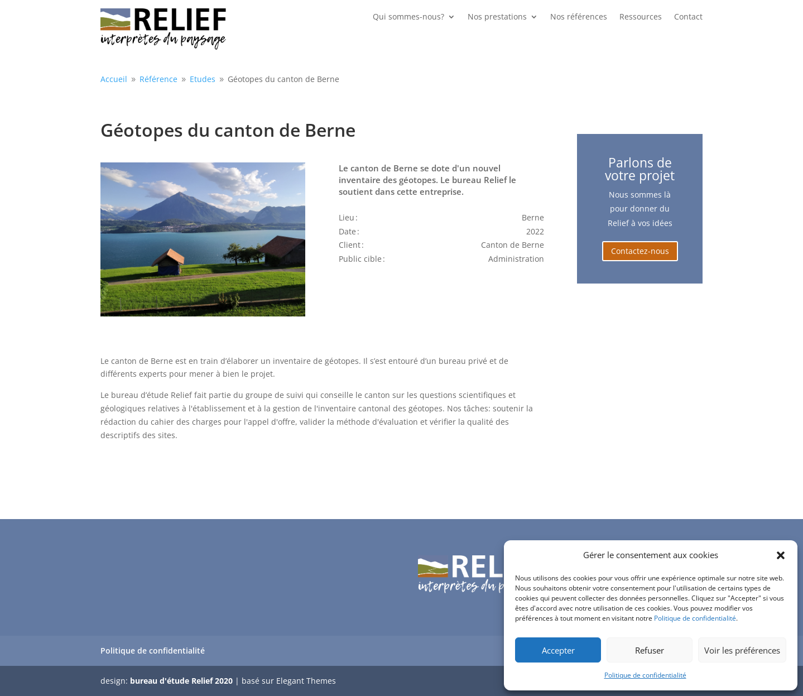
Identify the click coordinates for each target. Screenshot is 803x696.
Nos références (578, 17)
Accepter (558, 650)
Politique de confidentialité (695, 618)
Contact (688, 17)
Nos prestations (497, 17)
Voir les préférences (742, 650)
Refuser (649, 650)
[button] (780, 555)
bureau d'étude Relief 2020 (181, 680)
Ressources (640, 17)
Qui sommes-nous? (408, 17)
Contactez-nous (640, 251)
